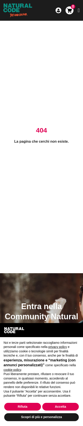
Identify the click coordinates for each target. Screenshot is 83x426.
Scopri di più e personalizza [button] (41, 417)
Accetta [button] (60, 406)
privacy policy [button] (57, 347)
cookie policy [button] (12, 370)
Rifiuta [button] (22, 406)
